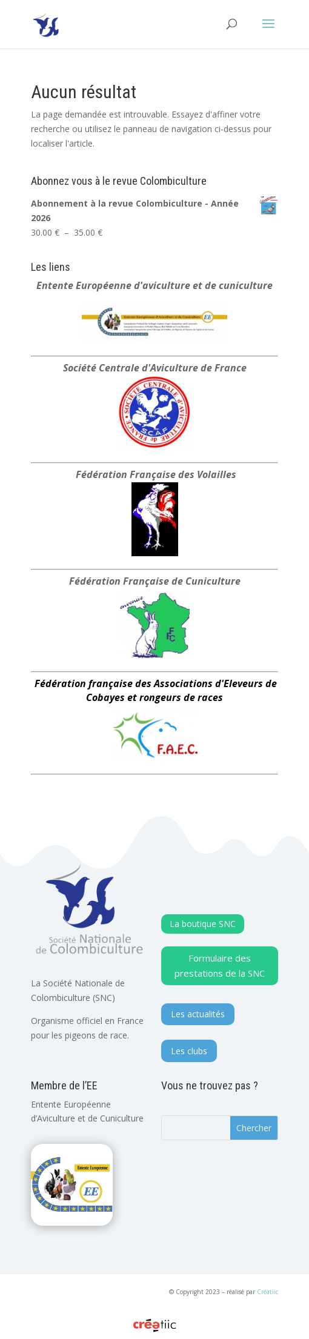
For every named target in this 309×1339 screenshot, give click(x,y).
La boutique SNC (203, 923)
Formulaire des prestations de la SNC (219, 966)
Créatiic (267, 1292)
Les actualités (198, 1014)
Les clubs (189, 1051)
